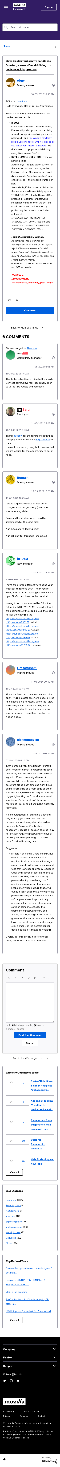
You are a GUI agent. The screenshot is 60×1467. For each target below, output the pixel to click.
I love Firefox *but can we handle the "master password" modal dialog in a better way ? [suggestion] (28, 65)
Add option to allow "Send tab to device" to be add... (42, 1105)
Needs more (12, 1210)
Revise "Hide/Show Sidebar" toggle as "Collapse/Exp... (42, 1085)
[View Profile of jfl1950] (22, 559)
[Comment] (30, 310)
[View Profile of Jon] (25, 353)
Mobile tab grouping (17, 1292)
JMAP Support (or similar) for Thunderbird (28, 1311)
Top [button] (4, 1459)
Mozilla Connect (19, 7)
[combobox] (30, 27)
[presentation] (9, 978)
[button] (9, 300)
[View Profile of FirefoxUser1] (27, 668)
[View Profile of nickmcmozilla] (28, 740)
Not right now (13, 1232)
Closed (9, 1243)
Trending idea (13, 1205)
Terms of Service (31, 1411)
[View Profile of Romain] (22, 478)
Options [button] (55, 46)
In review (10, 1216)
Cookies (24, 1416)
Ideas (7, 46)
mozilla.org (8, 1411)
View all (14, 1172)
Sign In (49, 7)
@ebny (18, 435)
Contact (41, 1416)
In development (14, 1227)
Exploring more (14, 1221)
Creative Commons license (16, 1438)
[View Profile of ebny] (21, 80)
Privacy (6, 1416)
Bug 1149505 (43, 439)
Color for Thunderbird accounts (38, 1144)
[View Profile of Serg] (26, 409)
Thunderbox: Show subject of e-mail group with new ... (41, 1124)
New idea (22, 101)
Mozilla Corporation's (18, 1423)
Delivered (11, 1237)
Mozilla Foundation (12, 1426)
